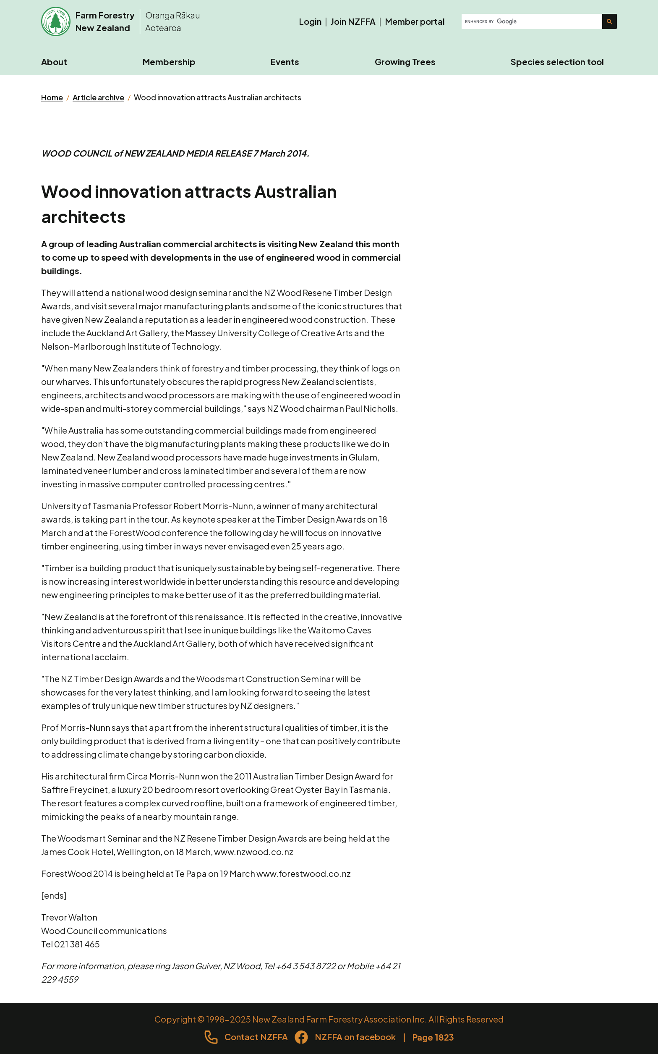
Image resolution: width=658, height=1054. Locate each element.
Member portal (415, 21)
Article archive (98, 97)
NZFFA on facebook (355, 1036)
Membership (169, 61)
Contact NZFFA (256, 1036)
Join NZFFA (353, 21)
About (54, 61)
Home (52, 97)
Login (310, 21)
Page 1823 (433, 1037)
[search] (533, 21)
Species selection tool (557, 61)
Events (285, 61)
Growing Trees (405, 61)
